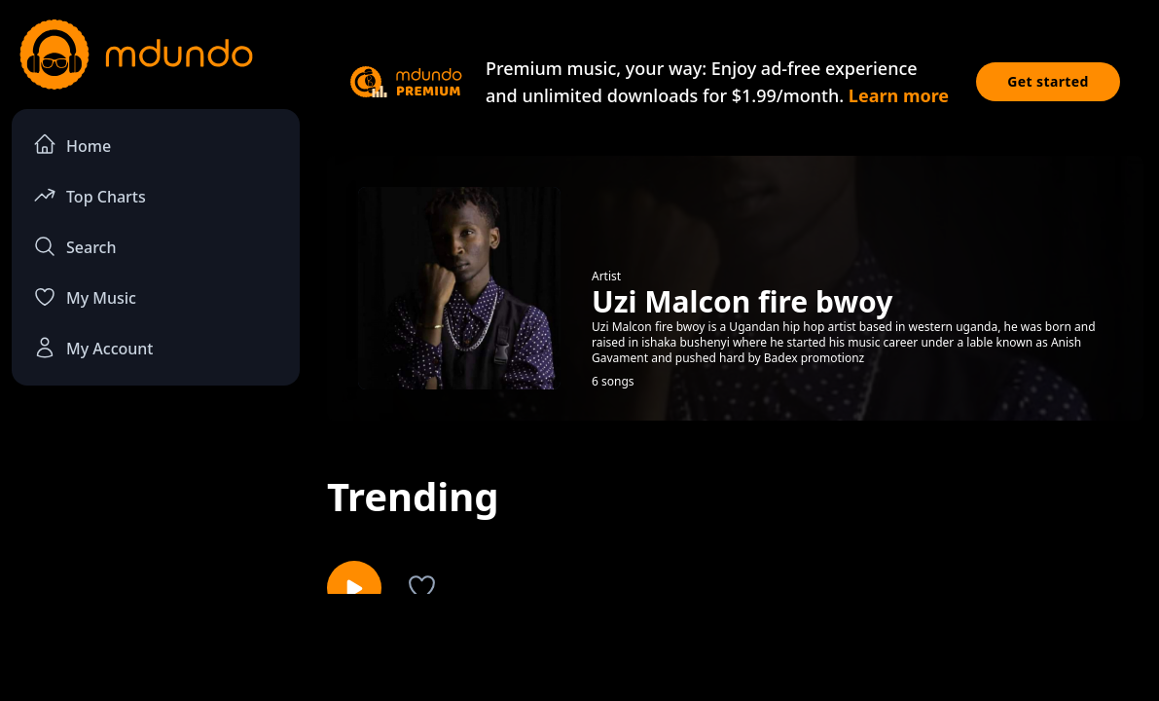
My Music (84, 297)
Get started (1048, 81)
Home (72, 144)
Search (74, 246)
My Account (93, 347)
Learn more (899, 95)
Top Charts (89, 195)
